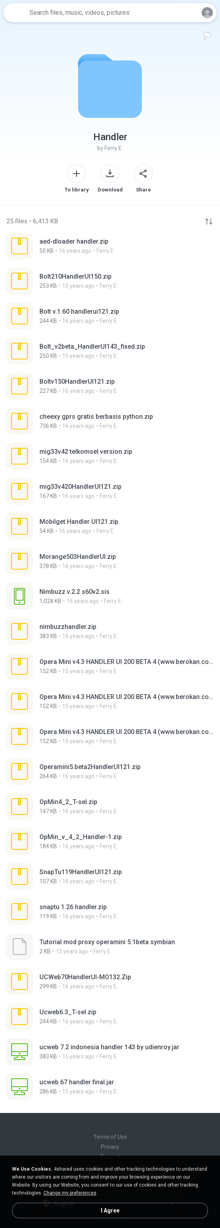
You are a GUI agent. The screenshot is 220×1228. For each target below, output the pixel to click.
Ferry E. (113, 148)
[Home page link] (15, 13)
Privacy (110, 1147)
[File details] (110, 246)
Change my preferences (69, 1193)
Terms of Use (110, 1137)
